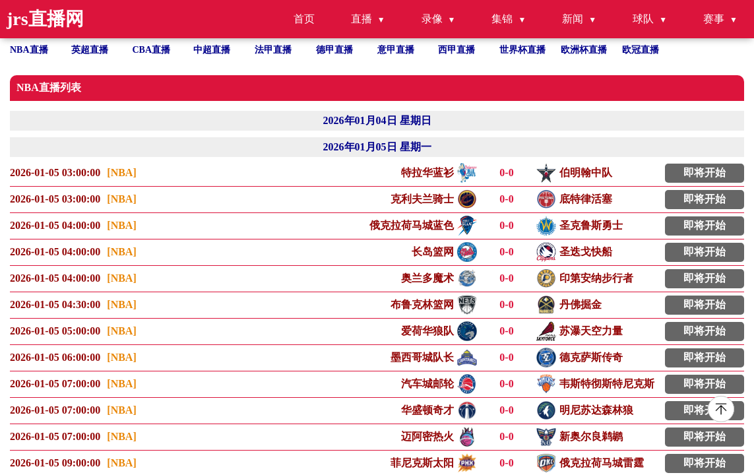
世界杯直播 (522, 50)
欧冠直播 (640, 50)
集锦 (502, 18)
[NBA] (121, 172)
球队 (643, 18)
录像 (432, 18)
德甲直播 (334, 50)
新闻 (572, 18)
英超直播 (89, 50)
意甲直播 (395, 50)
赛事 (713, 18)
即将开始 (704, 172)
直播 (361, 18)
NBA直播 (29, 50)
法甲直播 (273, 50)
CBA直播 (152, 50)
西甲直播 (456, 50)
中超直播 (211, 50)
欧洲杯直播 (584, 50)
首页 (304, 18)
